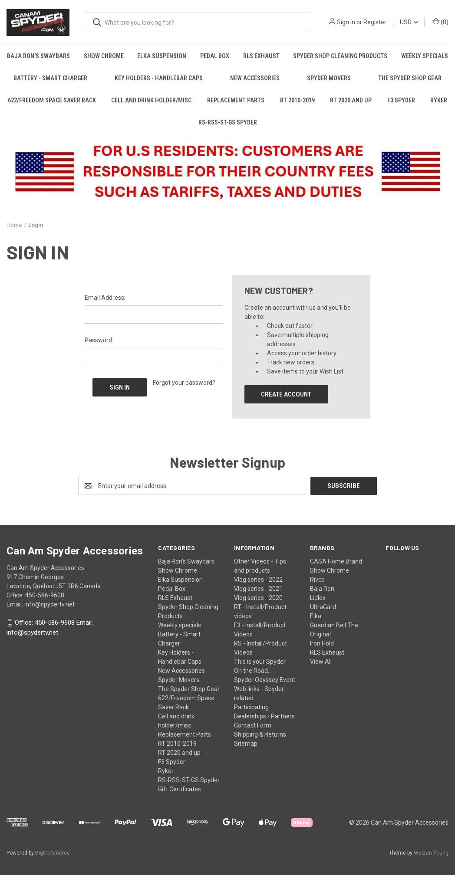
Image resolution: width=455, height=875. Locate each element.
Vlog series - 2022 (258, 579)
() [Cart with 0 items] (440, 22)
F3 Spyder (401, 100)
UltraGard (323, 606)
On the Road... (253, 670)
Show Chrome (104, 55)
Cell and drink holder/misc (151, 100)
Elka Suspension (161, 55)
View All (321, 661)
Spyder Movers (329, 78)
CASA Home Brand (336, 561)
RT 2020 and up (351, 100)
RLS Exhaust (261, 55)
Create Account (286, 394)
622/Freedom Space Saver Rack (52, 100)
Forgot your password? (184, 382)
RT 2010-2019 (297, 100)
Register (374, 22)
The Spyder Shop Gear (410, 78)
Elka (315, 616)
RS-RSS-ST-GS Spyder (227, 122)
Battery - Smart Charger (50, 78)
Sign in (346, 22)
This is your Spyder (260, 661)
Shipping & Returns (260, 734)
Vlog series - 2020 (258, 597)
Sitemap (245, 743)
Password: (99, 340)
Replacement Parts (235, 100)
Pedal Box (214, 55)
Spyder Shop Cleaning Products (340, 55)
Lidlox (318, 597)
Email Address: (105, 297)
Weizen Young (431, 853)
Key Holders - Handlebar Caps (159, 78)
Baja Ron (322, 588)
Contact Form (252, 725)
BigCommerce (52, 853)
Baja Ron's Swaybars (38, 55)
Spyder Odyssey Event (264, 679)
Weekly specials (179, 625)
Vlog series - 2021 (258, 588)
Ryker (166, 770)
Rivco (317, 579)
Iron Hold (322, 643)
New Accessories (255, 78)
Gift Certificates (179, 789)
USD (409, 22)
